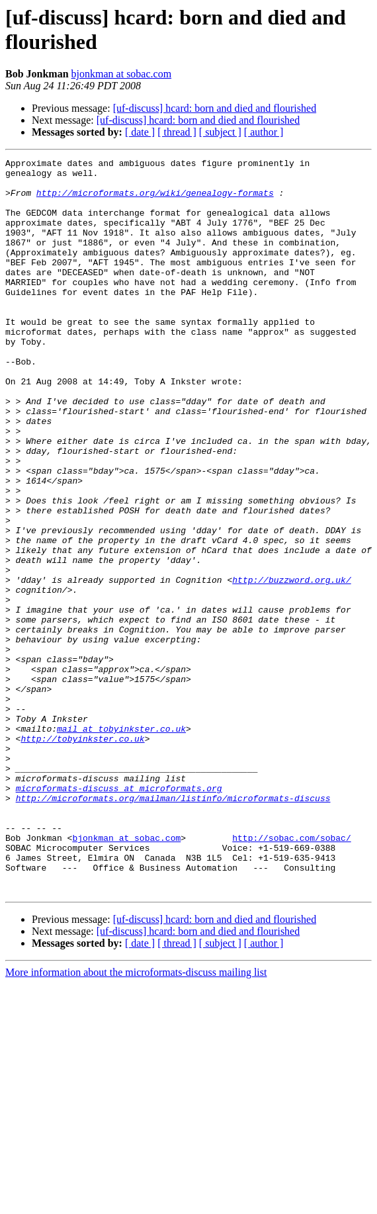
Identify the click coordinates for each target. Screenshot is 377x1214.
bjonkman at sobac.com (121, 73)
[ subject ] (220, 132)
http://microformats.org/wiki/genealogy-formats (155, 200)
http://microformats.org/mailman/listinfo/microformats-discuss (173, 927)
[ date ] (140, 132)
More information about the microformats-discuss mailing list (136, 1119)
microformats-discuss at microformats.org (119, 915)
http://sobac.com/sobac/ (291, 974)
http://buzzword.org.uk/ (291, 665)
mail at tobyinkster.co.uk (121, 843)
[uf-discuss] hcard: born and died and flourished (214, 108)
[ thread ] (176, 132)
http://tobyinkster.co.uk (82, 855)
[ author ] (264, 132)
